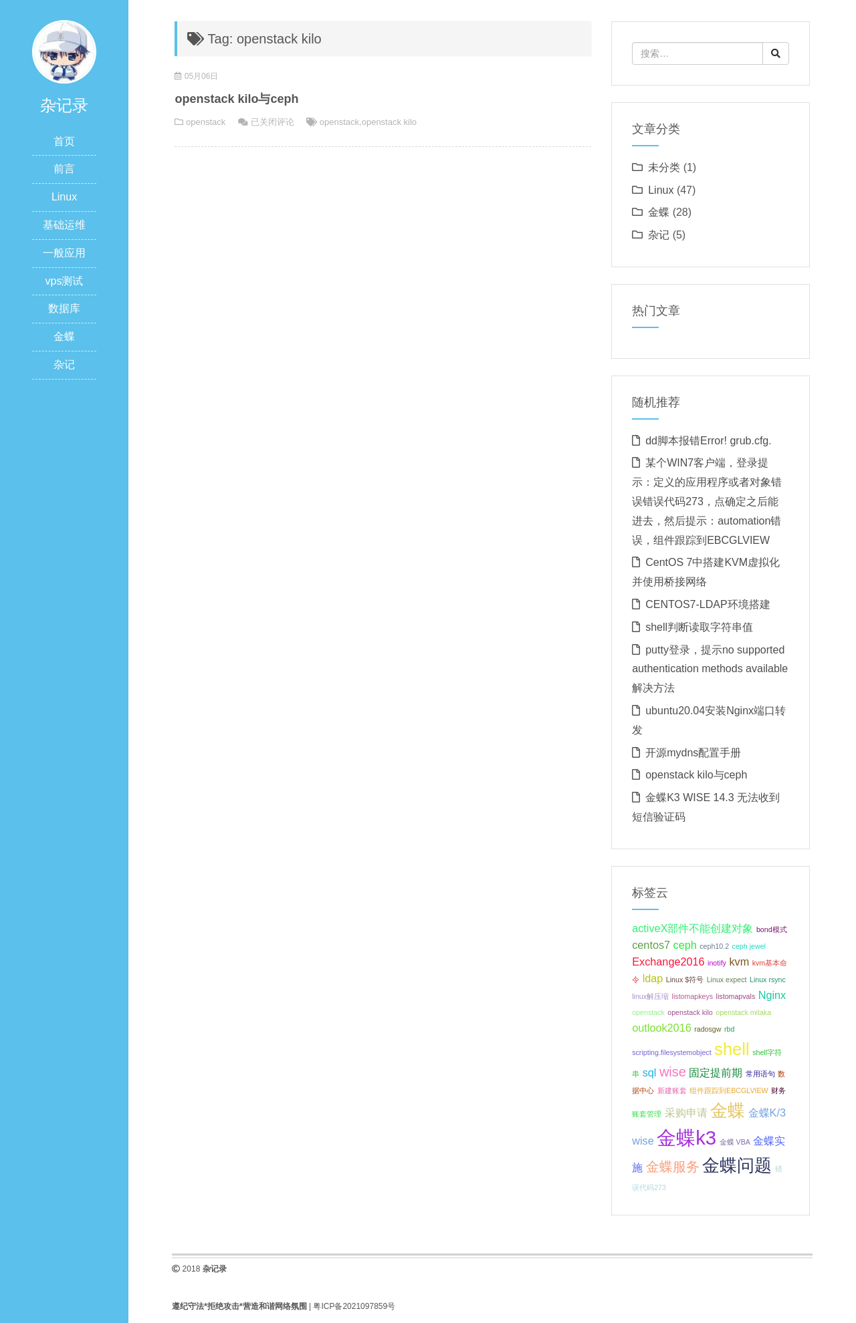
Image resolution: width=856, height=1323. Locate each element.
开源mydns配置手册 (693, 752)
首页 (64, 141)
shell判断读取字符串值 (699, 627)
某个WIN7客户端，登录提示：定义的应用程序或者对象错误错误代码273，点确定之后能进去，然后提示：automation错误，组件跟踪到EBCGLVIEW (707, 501)
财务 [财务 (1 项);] (778, 1090)
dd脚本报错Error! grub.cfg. (708, 440)
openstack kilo (389, 122)
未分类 (664, 167)
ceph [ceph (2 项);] (685, 945)
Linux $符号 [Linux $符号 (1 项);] (685, 980)
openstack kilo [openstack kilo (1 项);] (690, 1012)
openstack (205, 122)
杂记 (64, 364)
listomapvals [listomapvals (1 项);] (736, 996)
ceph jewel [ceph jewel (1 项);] (749, 946)
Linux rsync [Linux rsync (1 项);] (768, 980)
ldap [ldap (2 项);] (653, 978)
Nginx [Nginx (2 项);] (772, 995)
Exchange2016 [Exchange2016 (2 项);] (668, 962)
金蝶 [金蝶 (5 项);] (727, 1110)
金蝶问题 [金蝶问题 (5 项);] (737, 1165)
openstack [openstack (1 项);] (648, 1012)
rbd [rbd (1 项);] (729, 1029)
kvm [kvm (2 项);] (739, 962)
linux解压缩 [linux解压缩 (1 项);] (650, 996)
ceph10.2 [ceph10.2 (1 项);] (714, 946)
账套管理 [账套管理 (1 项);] (646, 1114)
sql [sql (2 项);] (650, 1072)
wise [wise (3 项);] (672, 1071)
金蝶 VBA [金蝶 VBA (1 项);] (735, 1142)
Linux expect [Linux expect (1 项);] (727, 980)
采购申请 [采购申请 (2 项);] (686, 1113)
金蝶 (64, 336)
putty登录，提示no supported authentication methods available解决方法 (710, 669)
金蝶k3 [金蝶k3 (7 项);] (686, 1138)
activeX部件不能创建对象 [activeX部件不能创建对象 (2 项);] (692, 928)
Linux (64, 196)
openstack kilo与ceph (236, 99)
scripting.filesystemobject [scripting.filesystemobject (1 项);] (671, 1052)
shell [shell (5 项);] (732, 1049)
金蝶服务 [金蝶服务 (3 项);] (673, 1166)
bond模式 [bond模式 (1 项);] (771, 929)
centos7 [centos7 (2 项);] (651, 945)
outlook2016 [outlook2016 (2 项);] (661, 1028)
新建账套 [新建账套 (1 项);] (672, 1090)
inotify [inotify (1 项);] (717, 963)
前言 (64, 168)
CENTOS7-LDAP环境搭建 (707, 604)
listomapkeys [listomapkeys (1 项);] (693, 996)
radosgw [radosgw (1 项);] (707, 1029)
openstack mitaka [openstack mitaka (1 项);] (743, 1012)
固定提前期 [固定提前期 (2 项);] (715, 1072)
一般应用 (64, 253)
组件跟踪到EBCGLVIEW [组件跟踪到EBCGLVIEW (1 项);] (728, 1090)
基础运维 (64, 225)
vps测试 (64, 281)
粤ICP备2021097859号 (354, 1306)
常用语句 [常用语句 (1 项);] (760, 1074)
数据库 (64, 308)
